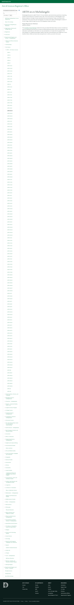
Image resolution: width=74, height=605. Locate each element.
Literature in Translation (11, 487)
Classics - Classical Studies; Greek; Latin (12, 404)
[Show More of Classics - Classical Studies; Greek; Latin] (5, 404)
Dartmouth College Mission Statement (10, 25)
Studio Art (8, 550)
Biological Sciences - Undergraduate (10, 398)
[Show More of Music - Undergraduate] (5, 501)
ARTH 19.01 (9, 108)
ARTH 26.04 (9, 139)
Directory (63, 591)
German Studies (9, 459)
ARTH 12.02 (9, 81)
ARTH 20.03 (9, 116)
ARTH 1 (8, 52)
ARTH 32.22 (9, 200)
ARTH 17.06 (9, 102)
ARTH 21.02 (9, 123)
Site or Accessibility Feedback (34, 601)
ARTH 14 (9, 89)
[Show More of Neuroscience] (5, 504)
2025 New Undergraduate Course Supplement (12, 19)
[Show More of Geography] (5, 457)
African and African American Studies (12, 41)
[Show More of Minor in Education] (5, 436)
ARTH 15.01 (9, 92)
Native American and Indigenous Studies (10, 513)
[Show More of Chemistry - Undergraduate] (5, 401)
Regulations (7, 31)
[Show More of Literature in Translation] (5, 487)
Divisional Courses (10, 420)
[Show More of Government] (5, 462)
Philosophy (8, 507)
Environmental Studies (10, 445)
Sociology (8, 538)
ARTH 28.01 (9, 153)
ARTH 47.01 (9, 259)
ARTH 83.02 (9, 356)
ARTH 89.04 (9, 380)
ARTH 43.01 (9, 256)
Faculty (36, 585)
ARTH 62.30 (9, 298)
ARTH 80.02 (9, 341)
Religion (7, 529)
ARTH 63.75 (9, 335)
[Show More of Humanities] (5, 467)
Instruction (7, 34)
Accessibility (50, 593)
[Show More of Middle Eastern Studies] (5, 499)
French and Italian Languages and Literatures (12, 454)
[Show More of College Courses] (5, 410)
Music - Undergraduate (10, 501)
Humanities (8, 467)
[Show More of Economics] (5, 433)
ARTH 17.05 (9, 100)
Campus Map (24, 589)
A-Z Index (63, 589)
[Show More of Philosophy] (5, 507)
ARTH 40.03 (9, 229)
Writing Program (9, 564)
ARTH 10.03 (9, 71)
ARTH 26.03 (9, 137)
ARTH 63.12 (9, 317)
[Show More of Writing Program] (5, 564)
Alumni (36, 591)
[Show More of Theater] (5, 553)
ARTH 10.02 (9, 68)
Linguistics (8, 485)
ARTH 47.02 (9, 261)
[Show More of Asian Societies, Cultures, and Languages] (5, 394)
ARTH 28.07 (9, 166)
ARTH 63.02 (9, 311)
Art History (8, 47)
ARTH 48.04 (9, 280)
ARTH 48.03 (9, 277)
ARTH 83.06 (9, 364)
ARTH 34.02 (9, 208)
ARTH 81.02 (9, 343)
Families (36, 593)
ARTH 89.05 (9, 383)
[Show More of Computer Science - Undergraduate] (5, 412)
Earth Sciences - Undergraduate (12, 427)
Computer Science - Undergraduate (10, 413)
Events (49, 587)
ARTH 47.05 (9, 269)
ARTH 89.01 (9, 372)
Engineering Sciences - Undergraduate (10, 440)
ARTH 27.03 (9, 150)
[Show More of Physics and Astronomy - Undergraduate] (5, 516)
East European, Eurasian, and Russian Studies (12, 431)
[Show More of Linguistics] (5, 485)
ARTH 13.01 (9, 86)
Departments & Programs (66, 595)
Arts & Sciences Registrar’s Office (15, 6)
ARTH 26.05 (9, 142)
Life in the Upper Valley (52, 591)
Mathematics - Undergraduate (12, 492)
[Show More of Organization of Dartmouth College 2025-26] (4, 28)
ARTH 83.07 (9, 367)
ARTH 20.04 (9, 118)
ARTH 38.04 (9, 219)
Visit (23, 587)
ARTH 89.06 (9, 386)
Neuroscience (8, 504)
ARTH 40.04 (9, 232)
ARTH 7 (8, 63)
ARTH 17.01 (9, 94)
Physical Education (10, 509)
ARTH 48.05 (9, 282)
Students (37, 587)
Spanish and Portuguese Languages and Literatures (11, 542)
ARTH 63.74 (9, 333)
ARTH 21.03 (9, 126)
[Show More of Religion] (5, 529)
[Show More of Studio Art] (5, 550)
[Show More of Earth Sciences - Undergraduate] (5, 427)
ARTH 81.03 (9, 346)
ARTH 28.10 (9, 174)
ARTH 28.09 (9, 171)
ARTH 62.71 (9, 301)
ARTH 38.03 (9, 216)
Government (8, 462)
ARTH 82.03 (9, 354)
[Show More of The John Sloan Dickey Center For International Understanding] (5, 422)
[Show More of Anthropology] (5, 44)
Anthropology (9, 44)
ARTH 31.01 (9, 179)
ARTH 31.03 (9, 184)
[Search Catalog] (10, 13)
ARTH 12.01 (9, 78)
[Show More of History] (5, 465)
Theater (7, 553)
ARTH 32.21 (9, 198)
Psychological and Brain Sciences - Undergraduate (11, 520)
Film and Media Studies (11, 450)
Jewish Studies (9, 470)
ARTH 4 (9, 57)
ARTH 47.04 (9, 266)
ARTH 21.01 (9, 121)
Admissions (63, 585)
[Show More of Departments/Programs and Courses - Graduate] (4, 567)
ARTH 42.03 (9, 253)
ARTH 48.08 (9, 290)
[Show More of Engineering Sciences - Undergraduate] (5, 439)
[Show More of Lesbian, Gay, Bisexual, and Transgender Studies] (5, 481)
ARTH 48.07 (9, 288)
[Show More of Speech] (5, 545)
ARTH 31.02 (9, 182)
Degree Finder (63, 587)
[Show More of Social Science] (5, 536)
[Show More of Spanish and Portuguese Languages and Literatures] (5, 541)
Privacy (22, 601)
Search (11, 15)
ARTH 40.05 (9, 235)
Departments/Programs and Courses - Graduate (10, 568)
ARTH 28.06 (9, 163)
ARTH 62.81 (9, 304)
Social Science (9, 536)
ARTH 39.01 (9, 221)
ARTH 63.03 (9, 314)
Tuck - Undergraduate (10, 555)
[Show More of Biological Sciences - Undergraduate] (5, 397)
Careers (49, 589)
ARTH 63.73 (9, 330)
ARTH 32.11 (9, 195)
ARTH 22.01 (9, 129)
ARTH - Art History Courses (12, 49)
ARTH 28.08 (9, 169)
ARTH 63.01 (9, 309)
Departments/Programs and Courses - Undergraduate (10, 38)
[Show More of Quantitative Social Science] (5, 523)
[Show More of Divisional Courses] (5, 420)
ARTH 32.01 (9, 192)
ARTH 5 (9, 60)
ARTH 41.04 (9, 245)
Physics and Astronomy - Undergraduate (11, 517)
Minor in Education (10, 436)
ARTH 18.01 (9, 105)
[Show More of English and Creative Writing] (5, 442)
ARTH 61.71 (9, 293)
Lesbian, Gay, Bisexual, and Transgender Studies (11, 482)
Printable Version (8, 570)
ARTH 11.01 (9, 73)
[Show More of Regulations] (4, 31)
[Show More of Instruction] (4, 34)
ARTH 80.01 (9, 338)
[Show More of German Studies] (5, 459)
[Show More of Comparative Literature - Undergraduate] (5, 416)
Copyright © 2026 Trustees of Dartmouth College (11, 601)
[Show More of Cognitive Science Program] (5, 407)
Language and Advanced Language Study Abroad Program (11, 474)
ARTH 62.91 (9, 306)
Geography (8, 457)
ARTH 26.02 (9, 134)
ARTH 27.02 (9, 147)
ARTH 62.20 (9, 296)
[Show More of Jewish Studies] (5, 470)
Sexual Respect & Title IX (53, 595)
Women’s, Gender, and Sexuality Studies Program (11, 561)
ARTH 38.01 (9, 211)
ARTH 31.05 (9, 190)
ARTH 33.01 (9, 203)
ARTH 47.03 (9, 264)
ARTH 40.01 (9, 224)
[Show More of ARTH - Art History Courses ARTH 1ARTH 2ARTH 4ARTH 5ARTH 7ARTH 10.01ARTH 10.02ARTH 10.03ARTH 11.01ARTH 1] (5, 49)
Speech (7, 545)
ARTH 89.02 (9, 375)
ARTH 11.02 (9, 76)
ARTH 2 (8, 55)
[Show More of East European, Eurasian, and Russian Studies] (5, 430)
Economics (8, 433)
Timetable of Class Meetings (30, 27)
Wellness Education (10, 558)
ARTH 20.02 (9, 113)
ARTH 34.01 (9, 206)
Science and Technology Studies (11, 533)
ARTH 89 (9, 370)
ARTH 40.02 (9, 227)
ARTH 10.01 (9, 65)
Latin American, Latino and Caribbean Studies (11, 478)
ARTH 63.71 (9, 325)
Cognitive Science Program (11, 407)
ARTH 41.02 (9, 240)
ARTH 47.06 (9, 272)
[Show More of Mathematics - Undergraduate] (5, 492)
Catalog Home (8, 573)
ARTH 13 (9, 84)
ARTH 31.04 (9, 187)
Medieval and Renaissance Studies (11, 496)
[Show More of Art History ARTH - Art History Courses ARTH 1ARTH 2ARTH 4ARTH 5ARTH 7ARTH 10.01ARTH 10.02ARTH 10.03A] (5, 47)
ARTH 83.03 (9, 359)
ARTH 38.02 (9, 214)
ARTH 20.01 (9, 110)
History (7, 465)
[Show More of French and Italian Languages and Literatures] (5, 453)
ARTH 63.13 (9, 319)
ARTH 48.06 (9, 285)
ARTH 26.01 (9, 131)
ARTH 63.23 (9, 322)
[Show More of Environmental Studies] (5, 445)
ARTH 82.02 (9, 351)
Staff (36, 589)
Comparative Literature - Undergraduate (11, 417)
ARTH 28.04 (9, 158)
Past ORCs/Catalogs (9, 576)
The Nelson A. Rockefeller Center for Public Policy (11, 527)
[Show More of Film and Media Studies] (5, 450)
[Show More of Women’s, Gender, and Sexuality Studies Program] (5, 560)
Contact (23, 585)
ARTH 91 (9, 388)
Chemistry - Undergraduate (11, 401)
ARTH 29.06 (9, 176)
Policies (26, 601)
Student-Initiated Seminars (11, 547)
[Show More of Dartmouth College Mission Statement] (4, 24)
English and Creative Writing (12, 442)
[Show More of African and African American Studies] (5, 40)
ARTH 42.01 (9, 248)
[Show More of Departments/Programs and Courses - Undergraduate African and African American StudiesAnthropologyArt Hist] (4, 37)
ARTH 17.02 (9, 97)
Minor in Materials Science (11, 490)
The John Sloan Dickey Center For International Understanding (12, 423)
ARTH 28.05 (9, 161)
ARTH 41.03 (9, 243)
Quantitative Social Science (11, 523)
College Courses (9, 410)
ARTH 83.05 (9, 362)
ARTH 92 (9, 391)
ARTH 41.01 (9, 237)
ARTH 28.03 (9, 155)
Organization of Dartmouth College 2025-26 (10, 29)
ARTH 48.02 (9, 274)
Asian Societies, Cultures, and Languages (12, 395)
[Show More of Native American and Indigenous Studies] (5, 512)
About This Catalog (9, 21)
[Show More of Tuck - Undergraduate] (5, 555)
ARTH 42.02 (9, 251)
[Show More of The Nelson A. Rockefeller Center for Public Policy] (5, 526)
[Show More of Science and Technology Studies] (5, 532)
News (49, 585)
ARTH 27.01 (9, 145)
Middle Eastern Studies (10, 499)
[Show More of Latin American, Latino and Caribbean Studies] (5, 477)
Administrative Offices (65, 593)
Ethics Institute (9, 448)
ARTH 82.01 (9, 349)
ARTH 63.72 (9, 327)
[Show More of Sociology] (5, 538)
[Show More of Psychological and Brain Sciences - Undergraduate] (5, 519)
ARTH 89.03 (9, 378)
